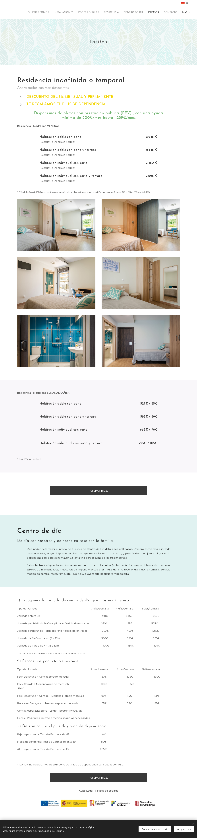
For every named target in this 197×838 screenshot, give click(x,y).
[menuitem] (44, 12)
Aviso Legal (86, 790)
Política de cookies (106, 790)
